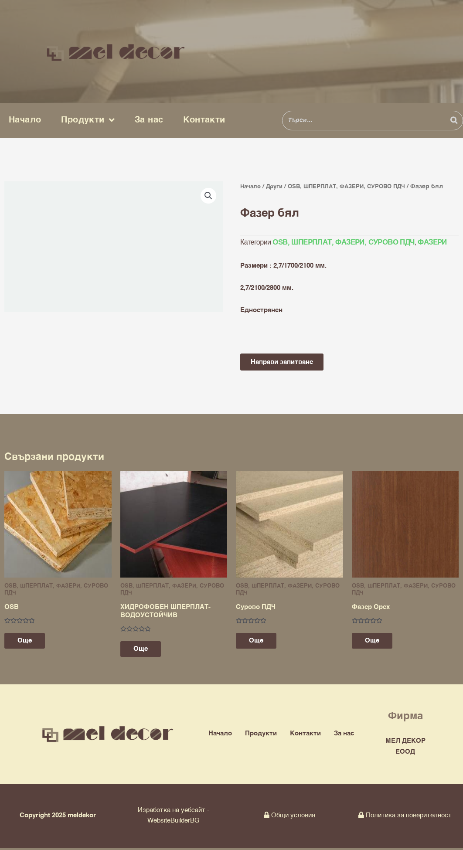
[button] (208, 196)
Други (277, 187)
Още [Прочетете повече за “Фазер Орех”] (376, 642)
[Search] (454, 120)
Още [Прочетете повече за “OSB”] (29, 642)
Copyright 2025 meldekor (58, 817)
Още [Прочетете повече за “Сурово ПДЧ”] (260, 642)
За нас (149, 120)
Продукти (88, 120)
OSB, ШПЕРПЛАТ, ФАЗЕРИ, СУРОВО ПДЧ (354, 187)
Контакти (204, 120)
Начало (25, 120)
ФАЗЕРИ (426, 242)
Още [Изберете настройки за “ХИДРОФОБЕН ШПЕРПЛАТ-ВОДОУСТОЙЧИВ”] (145, 650)
